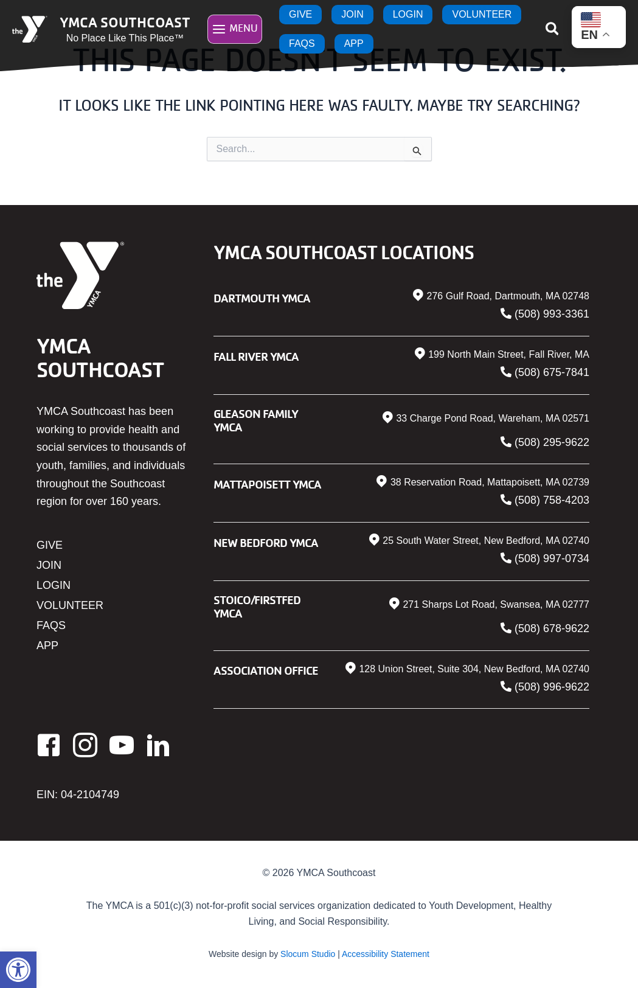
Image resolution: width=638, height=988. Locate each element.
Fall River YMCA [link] (256, 356)
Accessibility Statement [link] (385, 954)
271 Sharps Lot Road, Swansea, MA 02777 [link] (496, 604)
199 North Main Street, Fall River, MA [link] (508, 354)
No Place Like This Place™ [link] (125, 38)
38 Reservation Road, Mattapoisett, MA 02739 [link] (489, 482)
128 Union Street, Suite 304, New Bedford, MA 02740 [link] (474, 669)
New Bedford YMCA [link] (265, 542)
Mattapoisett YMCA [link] (267, 484)
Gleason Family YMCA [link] (255, 420)
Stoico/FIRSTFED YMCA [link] (256, 606)
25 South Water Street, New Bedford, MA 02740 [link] (486, 540)
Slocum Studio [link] (307, 954)
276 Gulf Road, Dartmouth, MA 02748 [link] (507, 296)
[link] (18, 969)
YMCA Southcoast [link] (125, 22)
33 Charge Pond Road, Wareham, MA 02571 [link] (492, 418)
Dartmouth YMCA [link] (261, 297)
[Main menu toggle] (235, 29)
